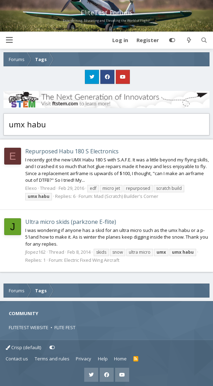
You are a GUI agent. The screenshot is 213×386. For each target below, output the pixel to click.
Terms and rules (52, 358)
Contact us (17, 358)
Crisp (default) (23, 347)
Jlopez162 (35, 252)
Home (120, 358)
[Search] (204, 40)
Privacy (83, 358)
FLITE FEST (64, 327)
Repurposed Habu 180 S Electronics (72, 151)
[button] (9, 40)
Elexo (31, 188)
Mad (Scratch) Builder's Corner (126, 196)
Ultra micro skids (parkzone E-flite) (70, 222)
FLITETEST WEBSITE (28, 327)
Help (103, 358)
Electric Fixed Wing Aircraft (91, 260)
